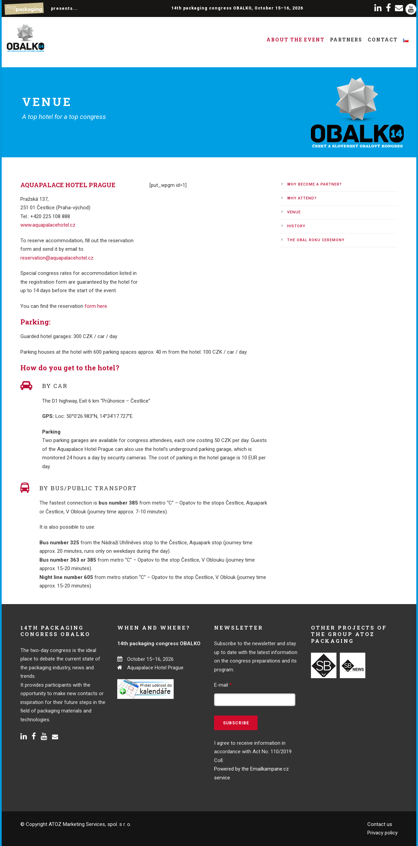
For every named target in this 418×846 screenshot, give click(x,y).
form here (96, 306)
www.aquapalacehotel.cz (47, 225)
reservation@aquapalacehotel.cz (56, 258)
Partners (346, 39)
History (296, 226)
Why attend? (302, 198)
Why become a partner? (314, 184)
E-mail (223, 685)
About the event (295, 39)
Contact (383, 39)
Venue (294, 212)
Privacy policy (382, 833)
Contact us (379, 824)
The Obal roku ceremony (316, 240)
